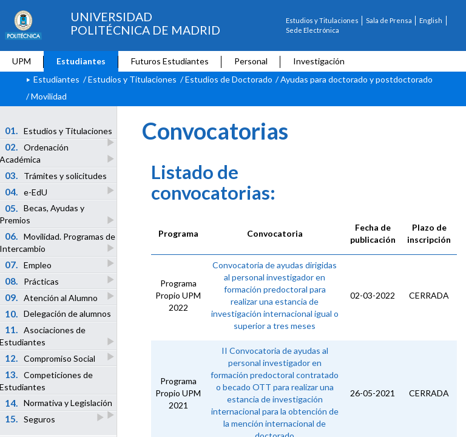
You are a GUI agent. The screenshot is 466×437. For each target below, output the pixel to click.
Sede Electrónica (312, 30)
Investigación (319, 61)
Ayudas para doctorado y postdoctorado (356, 79)
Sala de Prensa (389, 20)
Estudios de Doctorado (228, 79)
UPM (21, 61)
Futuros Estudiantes (170, 61)
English (430, 20)
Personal (251, 61)
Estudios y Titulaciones (322, 20)
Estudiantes (81, 61)
